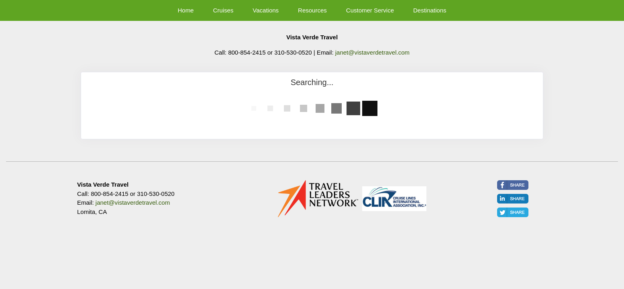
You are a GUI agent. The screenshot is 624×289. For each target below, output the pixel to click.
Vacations (266, 10)
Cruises (223, 10)
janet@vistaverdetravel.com (372, 52)
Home (185, 10)
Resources (312, 10)
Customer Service (370, 10)
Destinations (430, 10)
